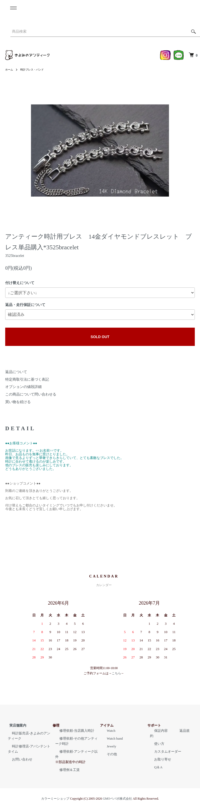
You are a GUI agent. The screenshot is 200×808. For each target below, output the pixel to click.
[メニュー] (13, 8)
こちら (116, 673)
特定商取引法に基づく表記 (27, 379)
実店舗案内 (13, 725)
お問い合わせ (18, 759)
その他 (108, 754)
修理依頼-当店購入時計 (72, 731)
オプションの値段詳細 (23, 387)
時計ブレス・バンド (36, 69)
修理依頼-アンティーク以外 (76, 751)
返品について (16, 372)
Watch (107, 731)
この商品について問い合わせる (30, 394)
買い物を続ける (18, 402)
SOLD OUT (100, 337)
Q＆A (154, 762)
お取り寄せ (158, 754)
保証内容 (157, 731)
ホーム (10, 69)
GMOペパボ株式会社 (117, 793)
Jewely (107, 746)
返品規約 (173, 731)
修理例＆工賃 (65, 764)
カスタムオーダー (163, 746)
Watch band (110, 738)
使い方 (155, 738)
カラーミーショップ (55, 793)
